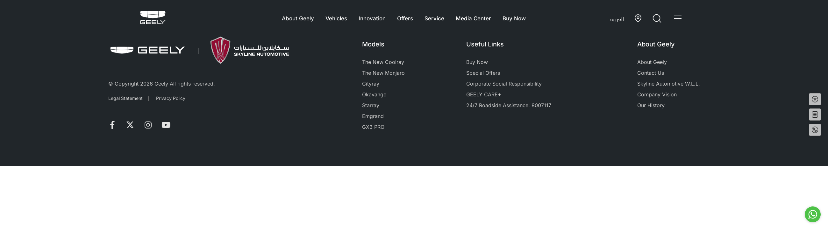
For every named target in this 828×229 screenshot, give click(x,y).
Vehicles (336, 18)
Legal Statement (125, 98)
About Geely (298, 18)
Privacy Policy (170, 98)
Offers (405, 18)
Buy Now (514, 18)
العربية (617, 19)
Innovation (372, 18)
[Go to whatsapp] (813, 214)
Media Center (473, 18)
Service (434, 18)
